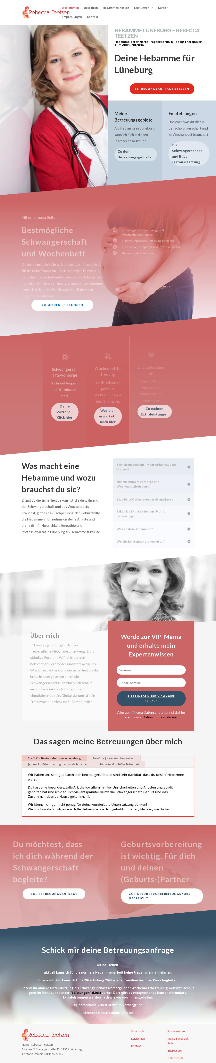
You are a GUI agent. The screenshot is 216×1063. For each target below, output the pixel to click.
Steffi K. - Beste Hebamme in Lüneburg (54, 758)
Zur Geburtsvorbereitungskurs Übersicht (160, 896)
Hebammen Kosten (116, 8)
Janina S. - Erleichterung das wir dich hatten (58, 764)
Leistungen (141, 8)
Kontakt (92, 17)
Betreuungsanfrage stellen (162, 88)
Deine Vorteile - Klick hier (65, 412)
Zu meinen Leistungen (62, 305)
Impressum (174, 1050)
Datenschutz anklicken (159, 717)
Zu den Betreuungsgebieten (136, 154)
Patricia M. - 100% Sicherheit (119, 764)
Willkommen (70, 8)
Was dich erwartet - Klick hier (108, 416)
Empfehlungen (72, 17)
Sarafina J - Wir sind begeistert (114, 758)
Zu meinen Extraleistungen (155, 411)
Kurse (162, 8)
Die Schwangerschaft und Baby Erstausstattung (187, 153)
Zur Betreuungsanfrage (54, 893)
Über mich (91, 8)
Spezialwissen (176, 1031)
